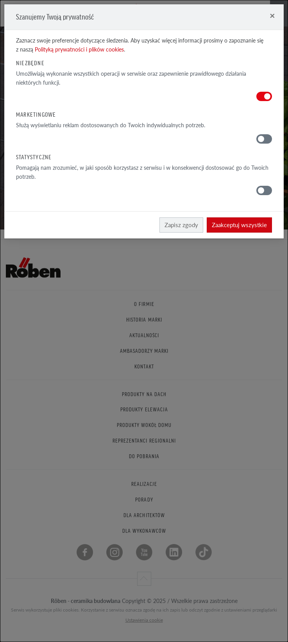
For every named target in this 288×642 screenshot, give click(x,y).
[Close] (272, 15)
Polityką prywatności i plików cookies (79, 49)
